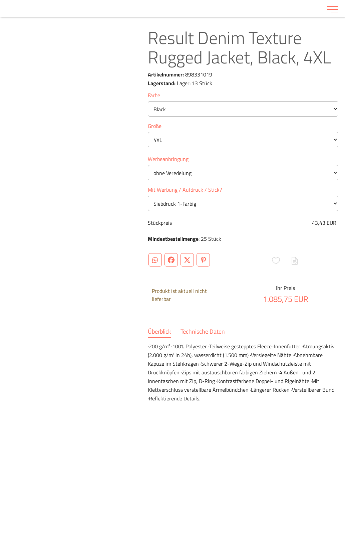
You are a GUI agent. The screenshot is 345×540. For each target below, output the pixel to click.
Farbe (154, 95)
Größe (154, 126)
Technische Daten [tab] (203, 331)
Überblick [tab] (159, 331)
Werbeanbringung (168, 159)
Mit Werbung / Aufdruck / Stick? (185, 190)
